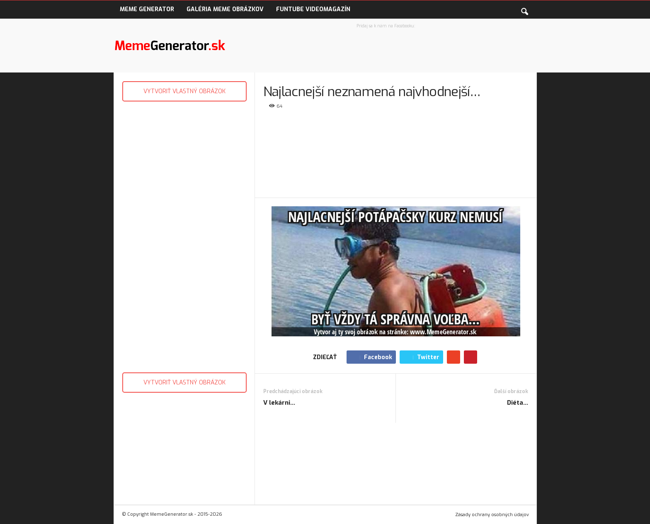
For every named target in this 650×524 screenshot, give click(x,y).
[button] (524, 9)
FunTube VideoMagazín (313, 9)
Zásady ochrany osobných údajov (492, 515)
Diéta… (517, 402)
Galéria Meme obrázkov (225, 9)
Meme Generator (147, 9)
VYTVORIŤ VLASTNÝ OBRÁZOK (184, 91)
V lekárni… (279, 402)
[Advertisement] (184, 235)
